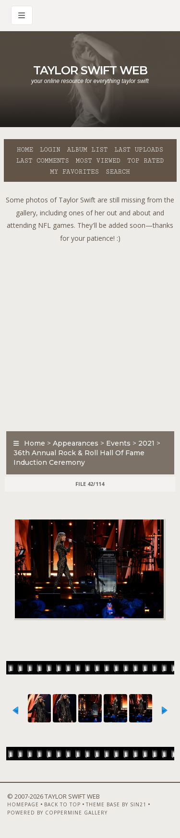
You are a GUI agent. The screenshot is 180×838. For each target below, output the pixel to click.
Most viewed (98, 161)
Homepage (23, 804)
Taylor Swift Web (90, 70)
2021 (146, 443)
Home (25, 149)
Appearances (75, 443)
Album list (87, 149)
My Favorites (74, 172)
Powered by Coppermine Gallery (57, 812)
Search (118, 172)
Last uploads (138, 149)
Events (118, 443)
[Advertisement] (90, 335)
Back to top (62, 804)
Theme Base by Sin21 (116, 804)
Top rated (145, 161)
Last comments (42, 161)
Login (50, 149)
